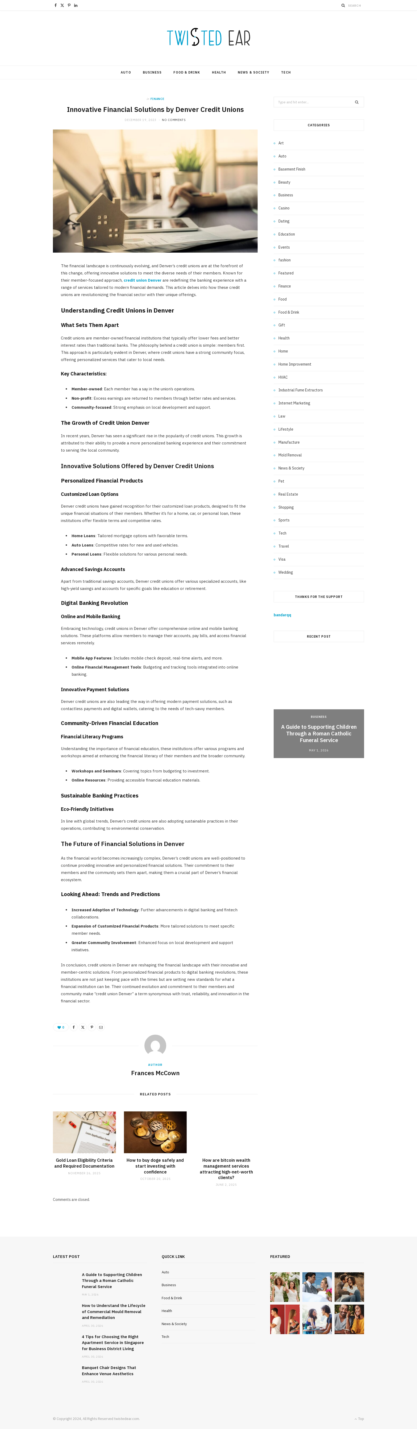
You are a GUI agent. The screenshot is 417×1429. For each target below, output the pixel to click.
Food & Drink (186, 72)
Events (284, 247)
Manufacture (289, 442)
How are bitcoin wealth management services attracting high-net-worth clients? (226, 1168)
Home (283, 351)
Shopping (286, 507)
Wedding (285, 572)
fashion (284, 260)
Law (281, 416)
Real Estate (288, 494)
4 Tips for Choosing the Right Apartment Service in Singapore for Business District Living (113, 1342)
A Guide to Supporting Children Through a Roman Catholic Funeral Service (319, 733)
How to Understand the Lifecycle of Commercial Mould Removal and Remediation (113, 1311)
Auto (126, 72)
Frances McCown (155, 1073)
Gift (281, 325)
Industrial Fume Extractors (300, 390)
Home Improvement (294, 364)
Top (359, 1418)
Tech (286, 72)
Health (219, 72)
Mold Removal (290, 455)
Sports (284, 520)
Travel (283, 546)
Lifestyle (285, 429)
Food (282, 299)
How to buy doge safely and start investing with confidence (155, 1165)
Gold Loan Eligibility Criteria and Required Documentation (84, 1163)
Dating (284, 221)
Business (152, 72)
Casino (284, 208)
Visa (282, 559)
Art (281, 143)
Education (286, 234)
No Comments (174, 120)
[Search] (343, 5)
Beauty (284, 182)
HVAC (283, 377)
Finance (157, 99)
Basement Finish (291, 169)
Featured (286, 273)
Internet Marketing (294, 403)
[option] (319, 704)
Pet (281, 481)
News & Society (253, 72)
